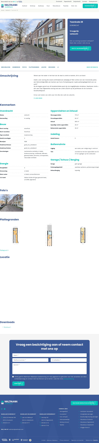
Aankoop (41, 6)
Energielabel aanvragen (86, 416)
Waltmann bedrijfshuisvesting (83, 404)
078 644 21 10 (45, 424)
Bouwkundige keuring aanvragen (89, 418)
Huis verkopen (64, 418)
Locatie (43, 68)
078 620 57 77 (26, 424)
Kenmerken (16, 68)
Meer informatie (92, 68)
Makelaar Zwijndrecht (28, 415)
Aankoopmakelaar (64, 421)
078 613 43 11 (6, 424)
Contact (84, 1)
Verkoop (32, 6)
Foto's (24, 68)
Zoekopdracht (93, 1)
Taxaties (65, 6)
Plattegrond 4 (4, 251)
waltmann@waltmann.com (16, 430)
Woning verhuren (64, 424)
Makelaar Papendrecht (47, 415)
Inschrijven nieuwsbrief (86, 413)
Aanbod (24, 6)
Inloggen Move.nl (85, 429)
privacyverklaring (68, 380)
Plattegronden (34, 68)
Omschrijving (5, 68)
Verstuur (17, 384)
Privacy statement (64, 441)
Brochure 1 (6, 328)
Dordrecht (59, 1)
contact (79, 44)
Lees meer (38, 99)
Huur (48, 6)
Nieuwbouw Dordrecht (86, 421)
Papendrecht (67, 1)
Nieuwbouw (56, 6)
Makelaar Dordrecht (8, 415)
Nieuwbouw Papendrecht (87, 424)
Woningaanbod (64, 413)
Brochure (52, 68)
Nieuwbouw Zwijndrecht (87, 426)
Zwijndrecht (76, 1)
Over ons (74, 6)
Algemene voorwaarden (77, 441)
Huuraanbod (63, 416)
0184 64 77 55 (45, 426)
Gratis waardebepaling (79, 50)
